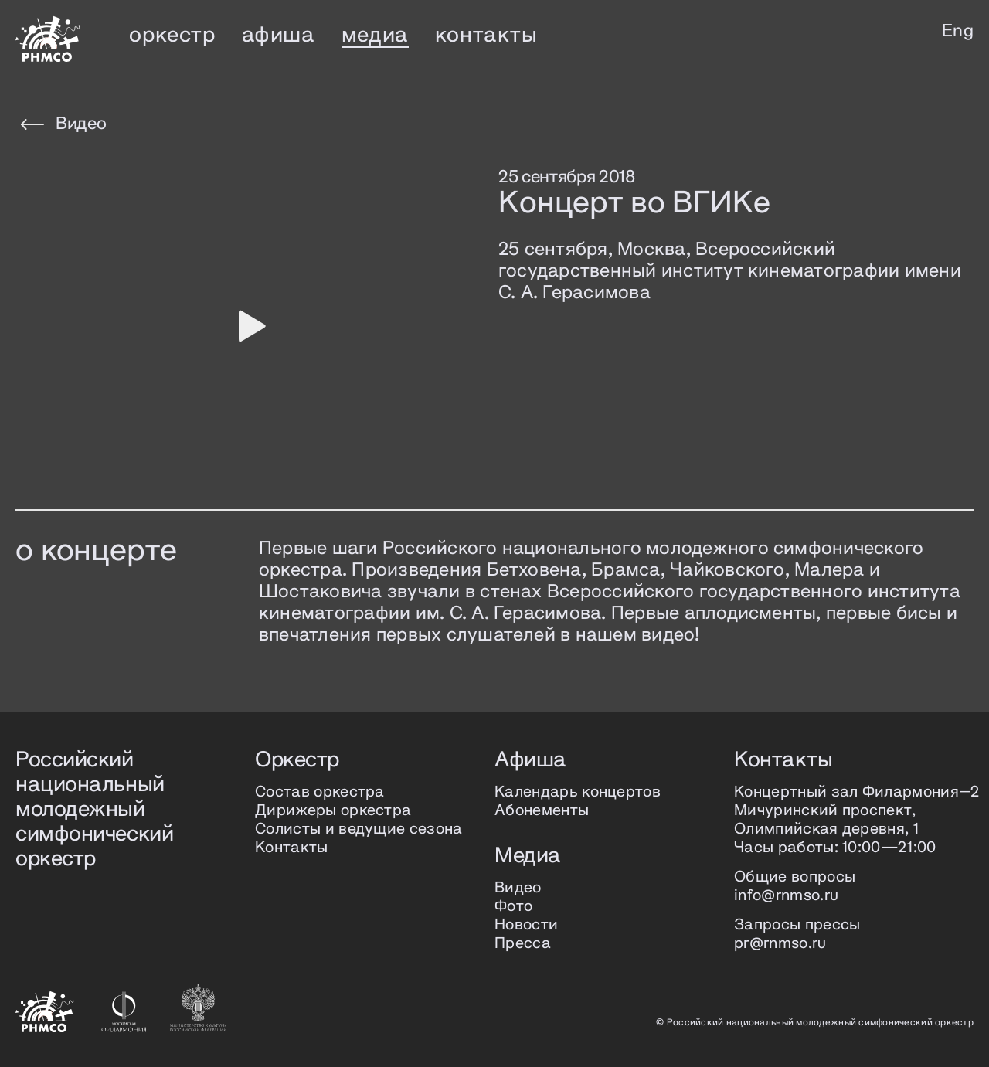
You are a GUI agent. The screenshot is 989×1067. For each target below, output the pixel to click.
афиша (278, 35)
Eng (958, 31)
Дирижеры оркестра (333, 811)
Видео (63, 124)
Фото (513, 907)
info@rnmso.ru (786, 896)
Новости (526, 925)
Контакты (291, 848)
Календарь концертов (577, 792)
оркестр (172, 35)
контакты (486, 35)
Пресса (522, 944)
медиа (375, 35)
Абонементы (541, 811)
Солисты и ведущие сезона (359, 829)
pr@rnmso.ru (780, 944)
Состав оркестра (320, 792)
